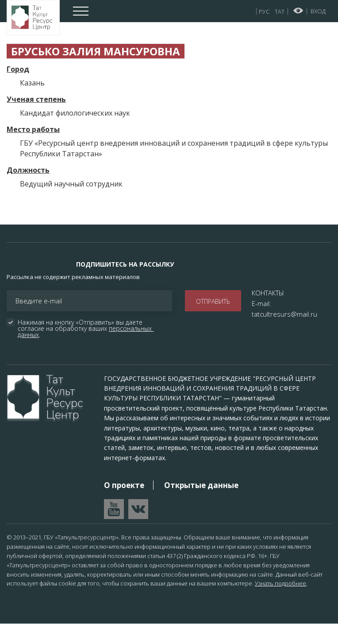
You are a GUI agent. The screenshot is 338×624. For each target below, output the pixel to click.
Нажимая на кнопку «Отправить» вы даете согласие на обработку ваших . (86, 328)
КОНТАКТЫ (268, 292)
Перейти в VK (138, 509)
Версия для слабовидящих (298, 10)
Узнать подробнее (280, 583)
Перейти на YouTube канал (114, 509)
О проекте (124, 485)
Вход (318, 11)
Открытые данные (201, 485)
